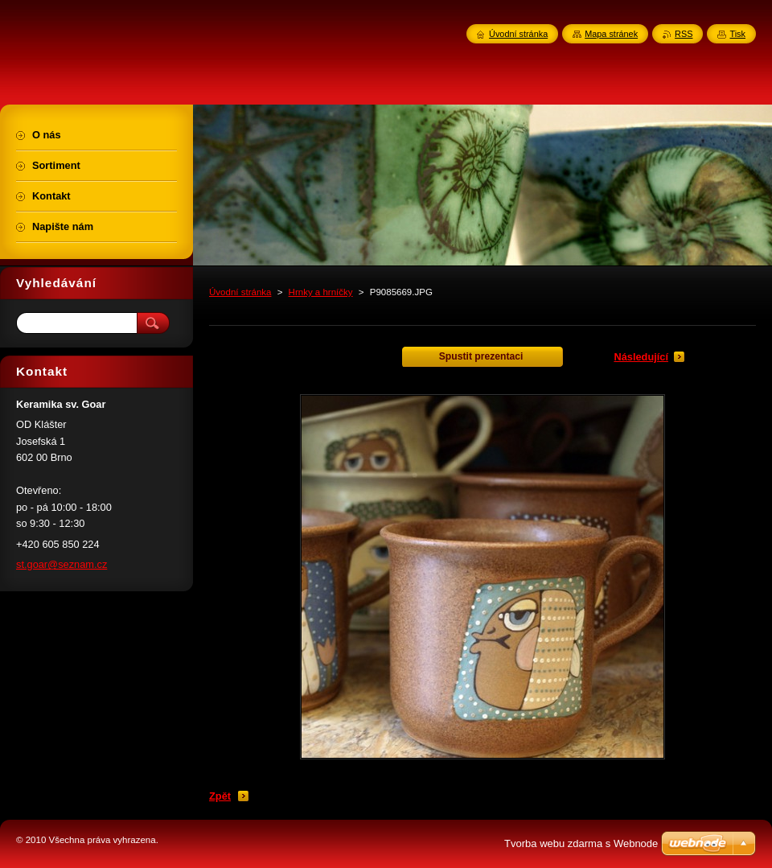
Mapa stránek (611, 34)
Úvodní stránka (240, 292)
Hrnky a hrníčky (321, 292)
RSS (683, 34)
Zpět (220, 796)
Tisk (737, 34)
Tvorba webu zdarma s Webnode (581, 843)
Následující (641, 357)
